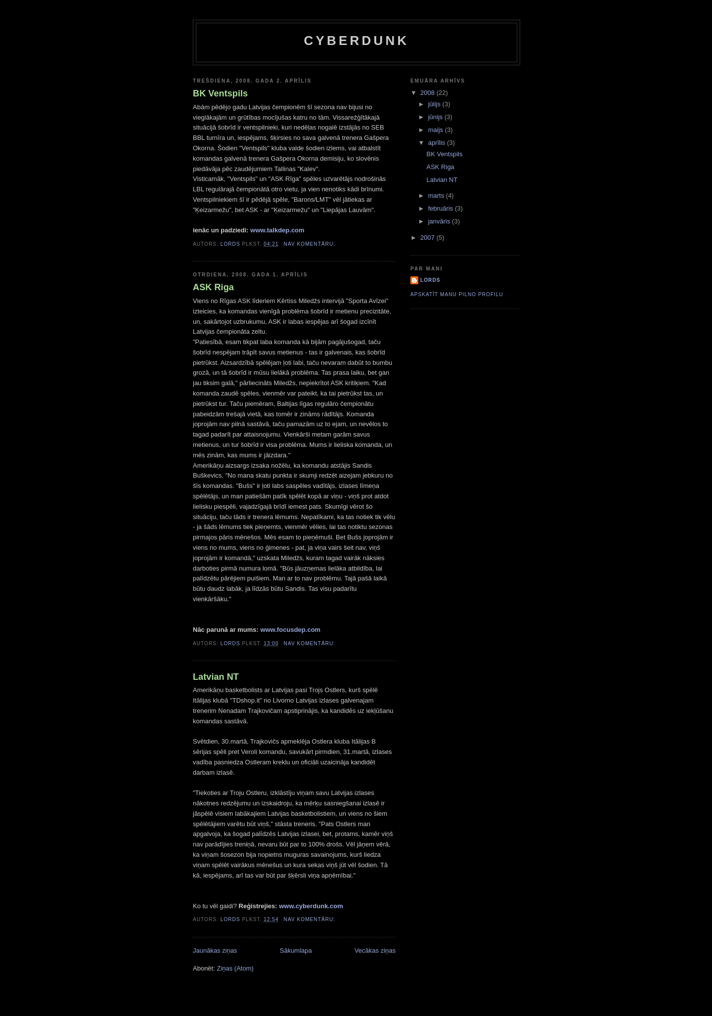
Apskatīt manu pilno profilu (456, 294)
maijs (436, 129)
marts (437, 195)
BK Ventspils (220, 93)
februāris (441, 208)
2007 (428, 237)
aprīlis (437, 142)
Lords (430, 280)
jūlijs (435, 104)
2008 (428, 92)
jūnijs (436, 117)
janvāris (440, 221)
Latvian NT (216, 677)
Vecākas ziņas (375, 950)
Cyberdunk (356, 40)
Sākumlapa (296, 950)
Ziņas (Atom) (235, 968)
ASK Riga (213, 287)
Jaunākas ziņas (215, 950)
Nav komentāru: (310, 244)
